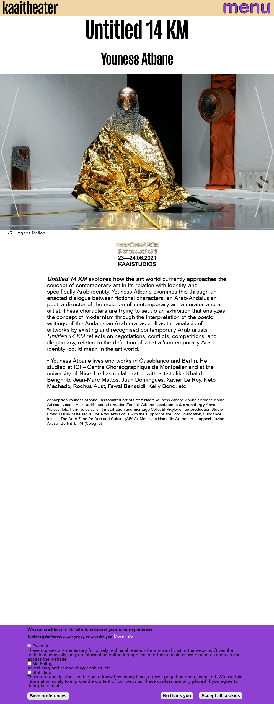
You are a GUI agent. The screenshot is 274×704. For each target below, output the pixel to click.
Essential (41, 646)
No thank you (177, 695)
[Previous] (8, 152)
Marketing (42, 663)
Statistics (41, 672)
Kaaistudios (137, 264)
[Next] (265, 152)
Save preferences (48, 696)
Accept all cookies (220, 695)
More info (123, 636)
